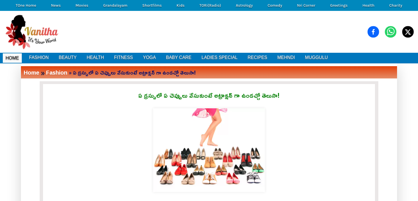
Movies (81, 5)
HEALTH (95, 57)
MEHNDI (286, 57)
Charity (395, 5)
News (56, 5)
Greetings (339, 5)
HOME (12, 58)
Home (31, 72)
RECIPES (257, 57)
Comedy (275, 5)
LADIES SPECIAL (219, 57)
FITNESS (123, 57)
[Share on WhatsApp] (390, 31)
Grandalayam (115, 5)
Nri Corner (306, 5)
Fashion (56, 72)
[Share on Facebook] (373, 31)
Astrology (244, 5)
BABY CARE (178, 57)
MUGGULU (316, 57)
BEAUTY (68, 57)
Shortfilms (152, 5)
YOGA (149, 57)
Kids (181, 5)
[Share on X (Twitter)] (407, 31)
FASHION (39, 57)
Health (368, 5)
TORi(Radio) (210, 5)
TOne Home (26, 5)
